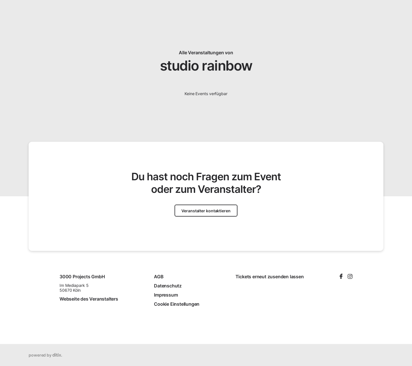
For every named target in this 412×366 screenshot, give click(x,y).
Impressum (166, 295)
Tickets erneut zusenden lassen (269, 276)
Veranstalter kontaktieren (206, 210)
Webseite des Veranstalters (89, 299)
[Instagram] (350, 277)
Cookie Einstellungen (176, 304)
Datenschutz (168, 286)
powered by (45, 355)
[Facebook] (341, 277)
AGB (158, 276)
